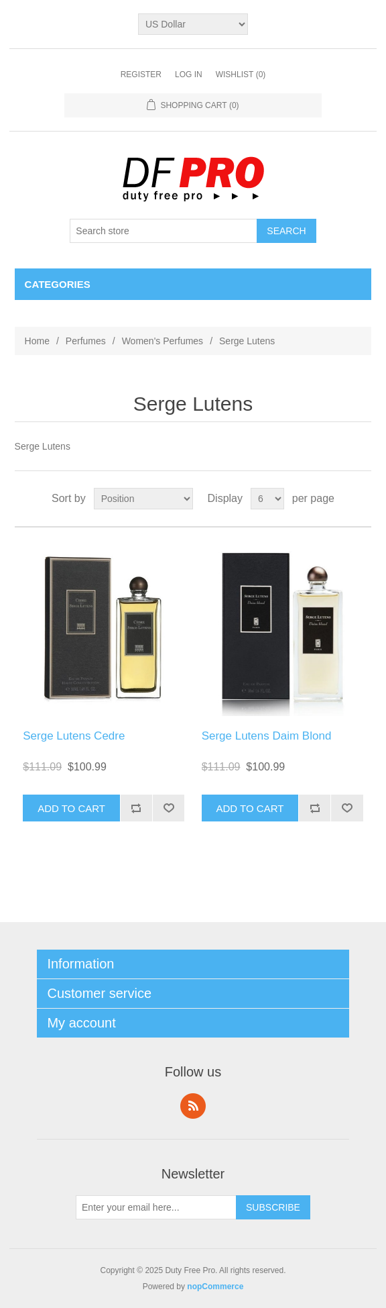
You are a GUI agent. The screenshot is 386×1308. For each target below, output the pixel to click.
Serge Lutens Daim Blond (267, 736)
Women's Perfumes (162, 341)
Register (141, 74)
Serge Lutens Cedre (74, 736)
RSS (193, 1106)
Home (37, 341)
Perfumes (86, 341)
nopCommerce (215, 1286)
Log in (188, 74)
